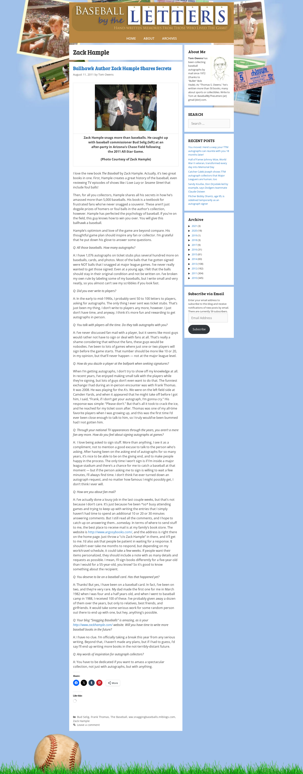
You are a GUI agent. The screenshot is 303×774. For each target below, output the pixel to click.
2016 (194, 249)
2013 (194, 264)
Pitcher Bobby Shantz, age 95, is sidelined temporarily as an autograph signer (206, 199)
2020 (194, 230)
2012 (194, 268)
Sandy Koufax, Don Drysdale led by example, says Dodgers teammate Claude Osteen (208, 187)
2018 (194, 240)
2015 (194, 254)
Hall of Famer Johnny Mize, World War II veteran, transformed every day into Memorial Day (207, 163)
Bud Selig (83, 717)
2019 (194, 235)
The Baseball (119, 717)
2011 (194, 273)
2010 (194, 278)
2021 (194, 226)
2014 (194, 259)
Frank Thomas (100, 717)
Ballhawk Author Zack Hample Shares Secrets (122, 68)
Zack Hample (81, 721)
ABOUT (149, 38)
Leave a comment (88, 725)
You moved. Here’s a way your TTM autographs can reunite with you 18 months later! (208, 150)
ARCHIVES (169, 38)
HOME (131, 38)
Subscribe (199, 329)
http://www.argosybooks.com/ (110, 532)
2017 (194, 245)
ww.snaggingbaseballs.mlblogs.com (152, 717)
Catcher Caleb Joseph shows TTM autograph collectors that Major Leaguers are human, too (207, 175)
